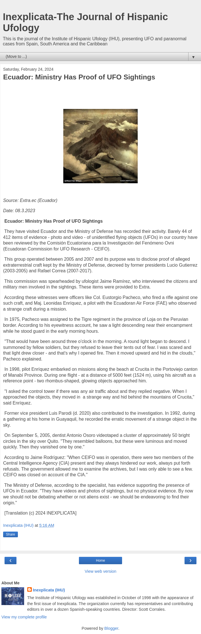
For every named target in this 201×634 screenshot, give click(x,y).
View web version (100, 571)
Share (10, 534)
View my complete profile (24, 617)
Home (100, 561)
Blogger (111, 628)
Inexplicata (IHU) (49, 590)
